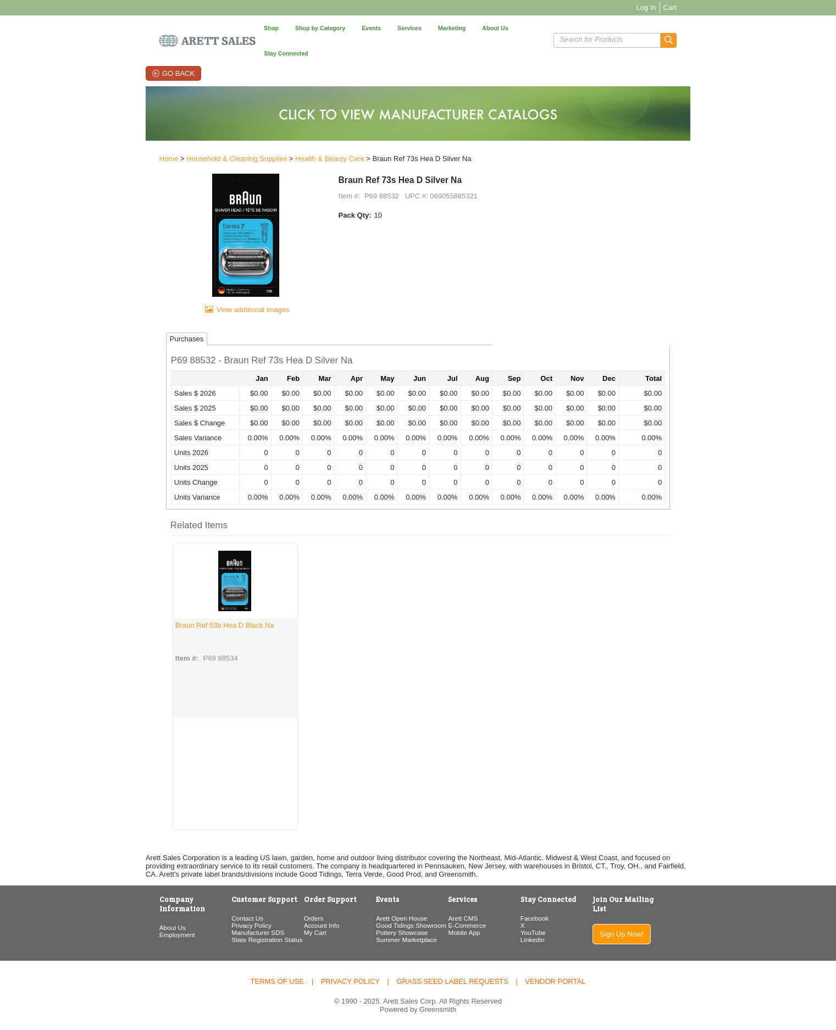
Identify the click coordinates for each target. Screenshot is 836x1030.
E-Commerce (472, 926)
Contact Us (220, 919)
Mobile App (469, 933)
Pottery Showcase (396, 933)
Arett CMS (468, 919)
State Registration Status (239, 940)
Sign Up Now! (651, 926)
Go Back (154, 48)
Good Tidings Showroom (405, 926)
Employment (139, 926)
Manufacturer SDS (230, 933)
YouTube (548, 933)
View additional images (227, 311)
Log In (684, 7)
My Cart (298, 933)
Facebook (550, 919)
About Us (134, 919)
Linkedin (548, 940)
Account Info (305, 926)
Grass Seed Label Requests (452, 981)
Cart (708, 7)
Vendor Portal (555, 981)
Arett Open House (396, 919)
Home (131, 138)
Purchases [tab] (148, 340)
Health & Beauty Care (291, 138)
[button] (707, 27)
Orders (297, 919)
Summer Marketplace (400, 940)
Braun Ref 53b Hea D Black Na (186, 626)
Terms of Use (277, 981)
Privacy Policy (224, 926)
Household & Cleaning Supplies (198, 138)
